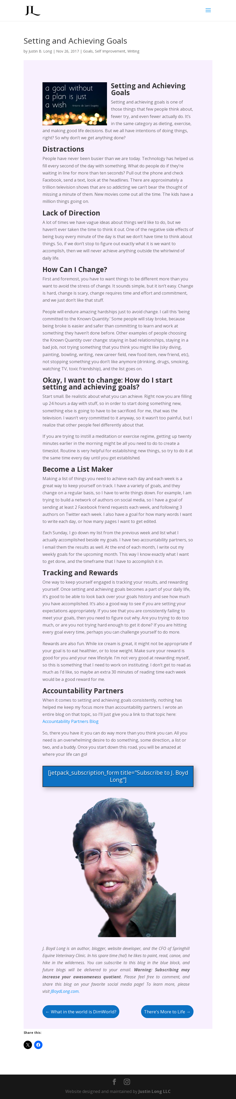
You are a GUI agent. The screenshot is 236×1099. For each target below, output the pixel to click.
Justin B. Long (40, 51)
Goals (88, 51)
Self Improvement (110, 51)
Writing (133, 51)
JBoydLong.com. (65, 991)
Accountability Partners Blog (70, 721)
